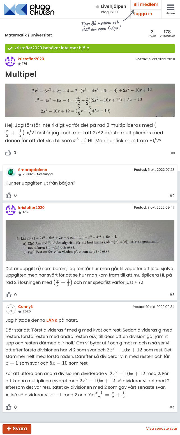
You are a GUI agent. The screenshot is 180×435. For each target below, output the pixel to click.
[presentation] (13, 133)
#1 (173, 153)
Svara (20, 428)
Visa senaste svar (161, 429)
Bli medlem (145, 5)
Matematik (16, 35)
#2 (172, 196)
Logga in (142, 14)
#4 (171, 408)
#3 (172, 295)
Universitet (41, 35)
